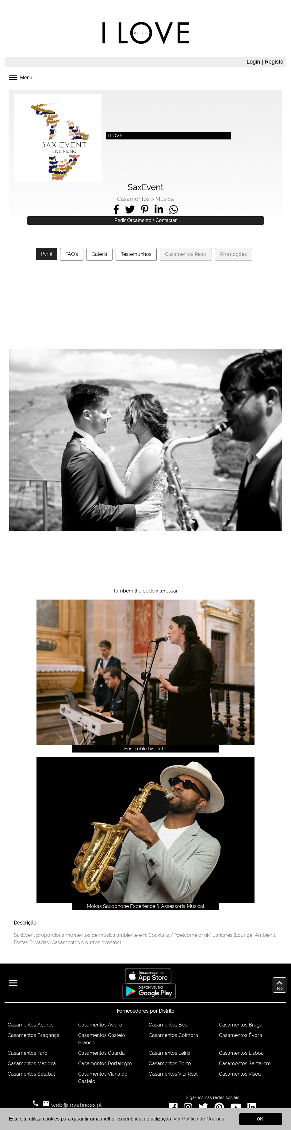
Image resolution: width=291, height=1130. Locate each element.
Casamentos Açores (31, 1025)
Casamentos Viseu (240, 1074)
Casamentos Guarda (101, 1053)
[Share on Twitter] (130, 209)
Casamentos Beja (169, 1025)
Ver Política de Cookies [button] (199, 1118)
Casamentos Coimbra (173, 1035)
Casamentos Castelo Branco (101, 1039)
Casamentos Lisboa (241, 1053)
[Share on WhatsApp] (173, 209)
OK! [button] (261, 1118)
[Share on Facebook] (116, 209)
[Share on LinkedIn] (158, 209)
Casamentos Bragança (33, 1035)
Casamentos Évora (240, 1035)
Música (164, 199)
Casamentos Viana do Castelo (103, 1077)
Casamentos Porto (170, 1063)
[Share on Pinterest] (144, 209)
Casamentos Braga (240, 1025)
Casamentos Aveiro (100, 1025)
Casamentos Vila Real (173, 1074)
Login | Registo (265, 62)
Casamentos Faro (28, 1053)
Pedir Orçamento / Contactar (145, 220)
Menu (20, 77)
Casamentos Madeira (32, 1063)
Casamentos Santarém (245, 1063)
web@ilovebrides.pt (76, 1105)
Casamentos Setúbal (31, 1074)
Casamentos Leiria (169, 1053)
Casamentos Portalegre (105, 1063)
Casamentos (133, 199)
